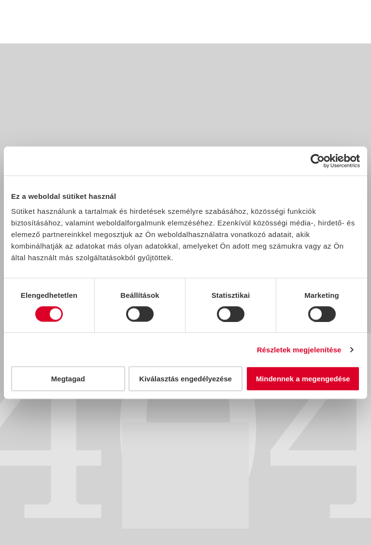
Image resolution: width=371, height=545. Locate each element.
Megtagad (68, 379)
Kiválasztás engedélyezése (185, 379)
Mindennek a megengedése (303, 379)
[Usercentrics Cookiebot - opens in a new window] (317, 161)
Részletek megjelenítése (299, 349)
